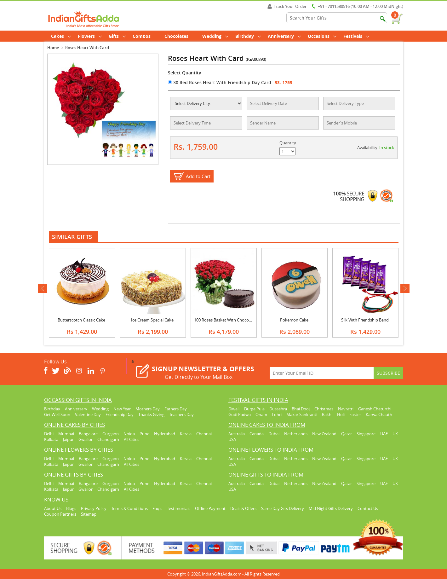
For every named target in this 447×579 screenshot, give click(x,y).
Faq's (157, 508)
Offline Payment (210, 508)
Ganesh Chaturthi (374, 409)
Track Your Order (287, 6)
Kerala (186, 434)
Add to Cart (198, 176)
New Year (122, 409)
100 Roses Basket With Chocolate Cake (230, 320)
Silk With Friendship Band (365, 320)
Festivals (356, 36)
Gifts (117, 36)
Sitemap (88, 514)
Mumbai (66, 434)
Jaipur (68, 439)
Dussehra (278, 409)
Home (53, 47)
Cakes (61, 36)
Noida (129, 434)
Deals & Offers (243, 508)
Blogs (71, 508)
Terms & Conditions (129, 508)
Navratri (345, 409)
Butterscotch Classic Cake (81, 320)
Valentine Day (88, 414)
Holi (341, 414)
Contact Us (368, 508)
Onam (261, 414)
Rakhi (327, 414)
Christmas (323, 409)
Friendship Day (120, 414)
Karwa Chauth (379, 414)
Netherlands (295, 434)
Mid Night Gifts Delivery (331, 508)
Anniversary (284, 36)
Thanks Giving (151, 414)
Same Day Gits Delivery (282, 508)
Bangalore (88, 434)
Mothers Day (147, 409)
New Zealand (324, 434)
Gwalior (85, 439)
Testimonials (178, 508)
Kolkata (51, 439)
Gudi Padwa (239, 414)
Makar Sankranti (301, 414)
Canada (256, 434)
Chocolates (176, 36)
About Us (52, 508)
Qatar (346, 434)
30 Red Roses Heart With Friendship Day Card (219, 82)
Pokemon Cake (294, 320)
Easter (355, 414)
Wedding (215, 36)
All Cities (131, 439)
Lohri (277, 414)
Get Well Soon (57, 414)
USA (232, 439)
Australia (236, 434)
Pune (144, 434)
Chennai (204, 434)
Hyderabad (164, 434)
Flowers (90, 36)
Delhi (49, 434)
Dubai (273, 434)
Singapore (366, 434)
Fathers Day (175, 409)
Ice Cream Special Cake (152, 320)
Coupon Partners (60, 514)
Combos (142, 36)
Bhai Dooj (301, 409)
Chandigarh (108, 439)
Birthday (248, 36)
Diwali (233, 409)
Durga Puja (254, 409)
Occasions (322, 36)
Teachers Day (181, 414)
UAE (384, 434)
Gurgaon (110, 434)
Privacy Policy (93, 508)
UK (395, 434)
